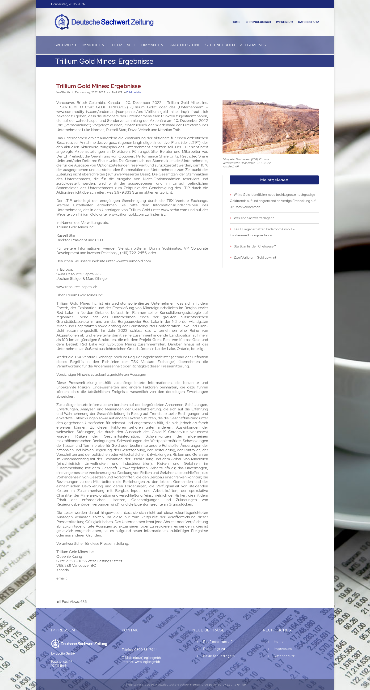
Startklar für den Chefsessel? (255, 246)
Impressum (284, 22)
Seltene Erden (220, 45)
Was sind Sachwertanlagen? (254, 218)
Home (236, 22)
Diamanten (152, 45)
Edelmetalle (122, 45)
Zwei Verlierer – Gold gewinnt (255, 257)
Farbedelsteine (184, 45)
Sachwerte (66, 45)
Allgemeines (253, 45)
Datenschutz (308, 22)
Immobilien (94, 45)
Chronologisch (258, 22)
